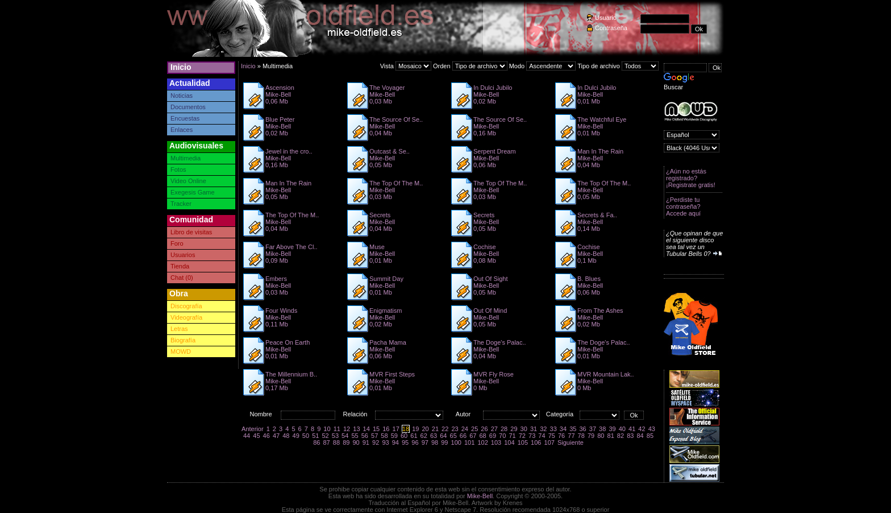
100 (456, 442)
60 (404, 435)
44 (246, 435)
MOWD (180, 351)
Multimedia (185, 158)
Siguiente (570, 442)
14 (366, 428)
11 (337, 428)
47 (276, 435)
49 (296, 435)
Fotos (178, 169)
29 (513, 428)
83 (630, 435)
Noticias (181, 95)
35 (572, 428)
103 (496, 442)
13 (356, 428)
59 (394, 435)
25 (474, 428)
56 (364, 435)
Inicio (180, 67)
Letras (179, 328)
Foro (177, 243)
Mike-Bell (480, 496)
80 (600, 435)
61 (413, 435)
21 (435, 428)
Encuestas (184, 118)
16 (385, 428)
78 (581, 435)
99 (444, 442)
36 (582, 428)
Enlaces (181, 129)
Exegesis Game (192, 192)
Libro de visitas (191, 232)
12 (346, 428)
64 (443, 435)
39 (612, 428)
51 (315, 435)
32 (543, 428)
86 (316, 442)
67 (472, 435)
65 (453, 435)
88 (336, 442)
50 (305, 435)
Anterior (253, 428)
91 (366, 442)
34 (563, 428)
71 (512, 435)
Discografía (186, 306)
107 (549, 442)
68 (482, 435)
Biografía (182, 340)
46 (266, 435)
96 (414, 442)
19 (415, 428)
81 (610, 435)
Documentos (188, 107)
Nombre (260, 414)
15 (376, 428)
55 (354, 435)
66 (463, 435)
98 (434, 442)
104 (509, 442)
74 (541, 435)
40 (622, 428)
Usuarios (182, 254)
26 (484, 428)
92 (375, 442)
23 (454, 428)
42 (641, 428)
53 (335, 435)
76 (561, 435)
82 (620, 435)
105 (523, 442)
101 (469, 442)
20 (425, 428)
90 (355, 442)
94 (395, 442)
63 (433, 435)
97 (425, 442)
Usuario (606, 17)
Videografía (186, 317)
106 (536, 442)
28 (504, 428)
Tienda (179, 266)
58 (384, 435)
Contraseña (611, 27)
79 (591, 435)
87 (326, 442)
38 (602, 428)
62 (423, 435)
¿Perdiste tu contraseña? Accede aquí (683, 206)
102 (482, 442)
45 (256, 435)
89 (346, 442)
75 (551, 435)
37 (592, 428)
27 (494, 428)
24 (464, 428)
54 (345, 435)
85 (650, 435)
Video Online (188, 180)
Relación (355, 414)
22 (445, 428)
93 (385, 442)
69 (492, 435)
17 (396, 428)
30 (524, 428)
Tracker (180, 203)
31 (533, 428)
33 (553, 428)
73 (531, 435)
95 (405, 442)
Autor (463, 414)
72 (522, 435)
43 (651, 428)
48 (285, 435)
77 (571, 435)
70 (502, 435)
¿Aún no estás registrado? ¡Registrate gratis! (690, 178)
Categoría (559, 414)
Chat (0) (181, 277)
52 (325, 435)
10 (326, 428)
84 (639, 435)
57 (374, 435)
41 (631, 428)
